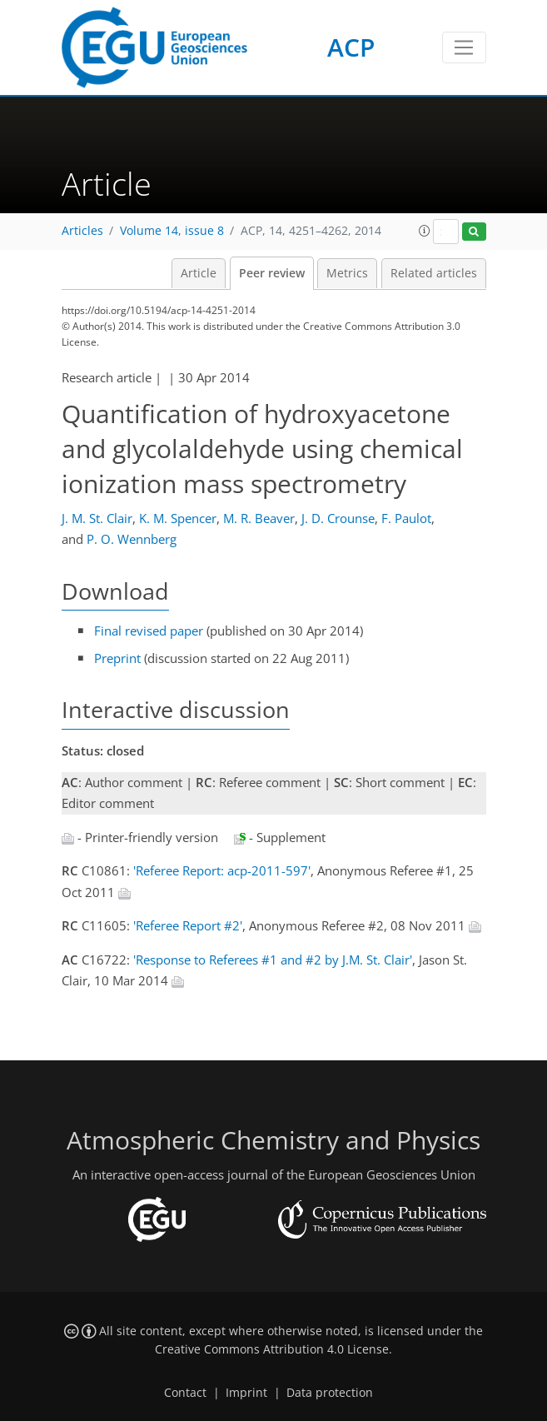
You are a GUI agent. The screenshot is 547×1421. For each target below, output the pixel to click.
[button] (424, 230)
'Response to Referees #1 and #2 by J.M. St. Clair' (272, 959)
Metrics (347, 273)
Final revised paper (148, 630)
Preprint (117, 658)
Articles (82, 230)
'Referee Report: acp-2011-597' (222, 870)
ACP (351, 47)
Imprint (246, 1392)
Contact (185, 1392)
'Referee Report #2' (187, 925)
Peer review (272, 273)
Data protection (329, 1392)
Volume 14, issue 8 (172, 230)
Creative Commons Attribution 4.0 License (272, 1349)
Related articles (433, 273)
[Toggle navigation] (464, 47)
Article (198, 273)
